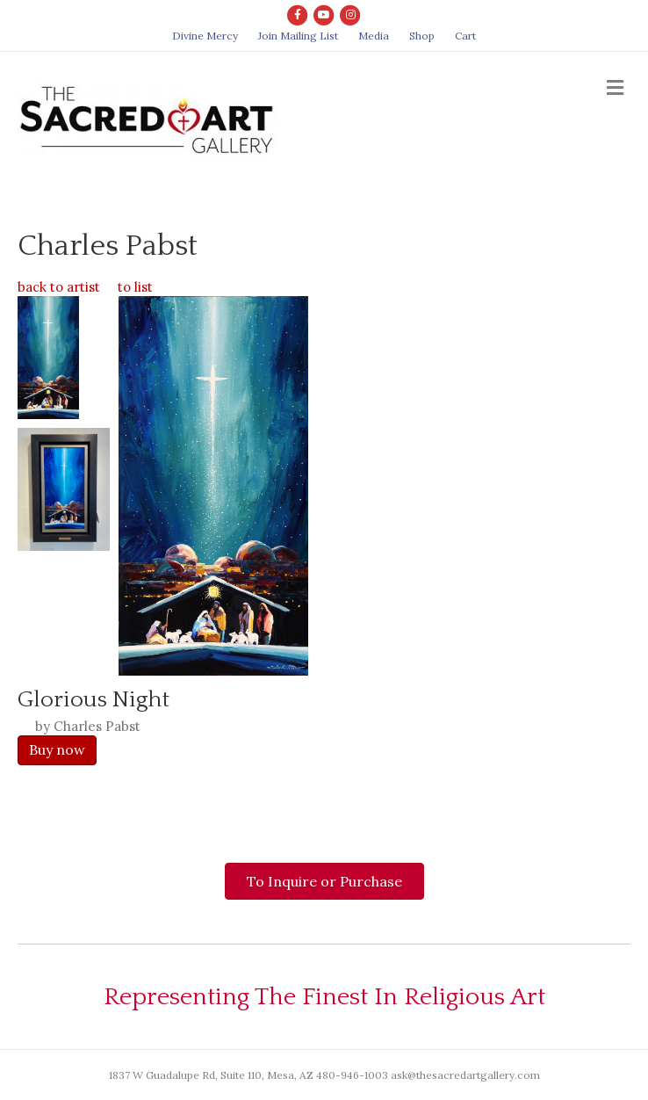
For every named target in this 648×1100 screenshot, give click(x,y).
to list (135, 287)
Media (373, 35)
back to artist (59, 287)
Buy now (57, 749)
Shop (422, 35)
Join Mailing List (298, 35)
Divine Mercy (205, 35)
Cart (465, 35)
